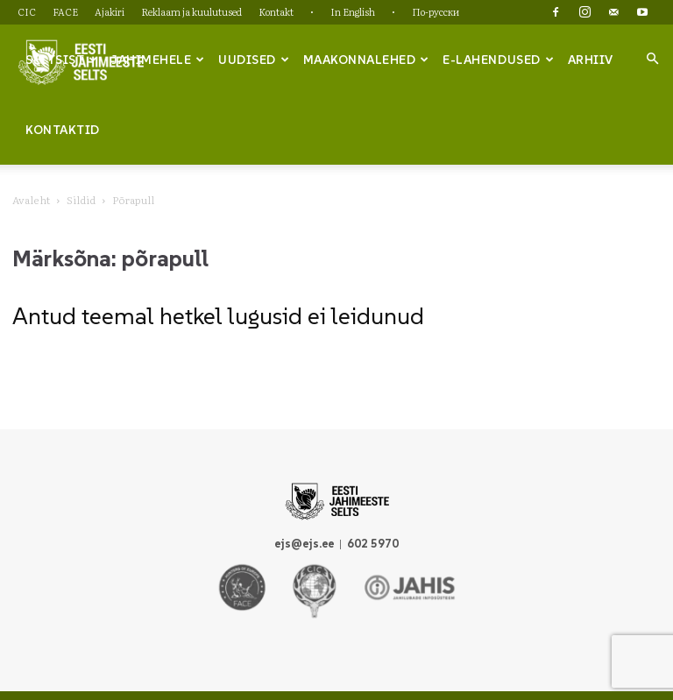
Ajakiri (109, 11)
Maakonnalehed (366, 59)
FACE (65, 11)
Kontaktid (62, 130)
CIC (27, 11)
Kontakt (276, 11)
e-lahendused (498, 59)
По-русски (435, 11)
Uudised (253, 59)
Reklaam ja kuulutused (191, 11)
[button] (652, 58)
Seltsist (61, 59)
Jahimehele (158, 59)
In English (352, 11)
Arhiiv (590, 59)
